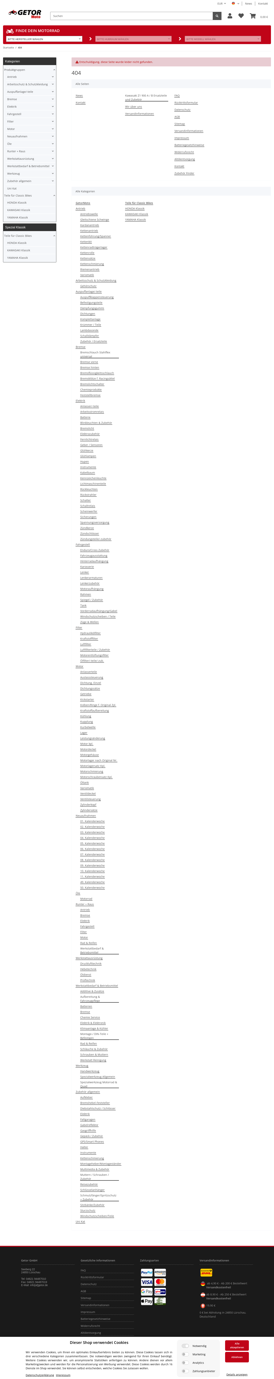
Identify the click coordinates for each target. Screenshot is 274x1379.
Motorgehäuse (89, 755)
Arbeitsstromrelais (92, 411)
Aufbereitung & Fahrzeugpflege (90, 999)
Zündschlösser (89, 533)
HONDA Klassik (134, 208)
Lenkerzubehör (90, 583)
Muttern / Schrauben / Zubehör (94, 1177)
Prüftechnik (87, 980)
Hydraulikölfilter (90, 633)
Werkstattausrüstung (89, 958)
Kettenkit (86, 241)
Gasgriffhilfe (88, 1130)
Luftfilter (85, 644)
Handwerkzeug (89, 1071)
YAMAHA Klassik (135, 219)
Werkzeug (82, 1065)
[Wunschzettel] (241, 16)
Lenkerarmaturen (91, 577)
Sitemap (179, 124)
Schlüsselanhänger (92, 1190)
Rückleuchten (89, 489)
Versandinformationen (139, 113)
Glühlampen (88, 456)
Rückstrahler (88, 494)
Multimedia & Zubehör (94, 1169)
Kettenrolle (87, 253)
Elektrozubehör (90, 434)
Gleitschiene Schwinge (94, 219)
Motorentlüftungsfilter (94, 655)
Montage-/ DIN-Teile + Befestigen (94, 1036)
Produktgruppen (14, 70)
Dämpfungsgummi (92, 308)
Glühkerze (86, 450)
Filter (79, 627)
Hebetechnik (88, 969)
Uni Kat (80, 1221)
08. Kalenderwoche (92, 860)
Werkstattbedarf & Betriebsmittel (92, 950)
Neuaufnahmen (86, 815)
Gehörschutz (88, 286)
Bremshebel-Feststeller (95, 1103)
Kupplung (86, 721)
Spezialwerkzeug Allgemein (97, 1076)
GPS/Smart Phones (92, 1141)
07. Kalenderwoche (92, 854)
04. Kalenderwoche (92, 838)
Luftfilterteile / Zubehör (95, 649)
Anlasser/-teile (89, 406)
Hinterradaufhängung (94, 561)
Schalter (85, 500)
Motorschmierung (91, 771)
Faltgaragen (87, 1119)
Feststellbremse (90, 395)
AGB (177, 116)
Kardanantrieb (89, 225)
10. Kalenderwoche (92, 871)
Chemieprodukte (91, 389)
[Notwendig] (185, 1346)
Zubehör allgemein (88, 1092)
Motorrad (86, 898)
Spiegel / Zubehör (91, 600)
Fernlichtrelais (89, 439)
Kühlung (85, 716)
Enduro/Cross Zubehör (94, 550)
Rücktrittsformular (186, 102)
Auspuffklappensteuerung (97, 297)
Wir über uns (133, 106)
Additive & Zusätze (92, 991)
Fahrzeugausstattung (93, 555)
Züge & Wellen (89, 622)
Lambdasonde (89, 330)
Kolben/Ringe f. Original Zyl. (98, 705)
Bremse (80, 347)
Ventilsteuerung (90, 799)
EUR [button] (220, 3)
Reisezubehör (89, 1184)
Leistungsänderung (92, 738)
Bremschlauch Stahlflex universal (95, 354)
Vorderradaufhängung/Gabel (98, 611)
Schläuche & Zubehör (94, 1049)
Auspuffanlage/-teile (89, 291)
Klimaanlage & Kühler (94, 1028)
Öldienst (85, 974)
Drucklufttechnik (90, 963)
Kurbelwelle (88, 727)
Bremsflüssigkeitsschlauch (97, 373)
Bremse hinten (89, 367)
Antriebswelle (89, 214)
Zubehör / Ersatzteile (93, 341)
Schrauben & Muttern (94, 1054)
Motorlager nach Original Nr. (98, 760)
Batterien (86, 1006)
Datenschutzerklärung (40, 1375)
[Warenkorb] (259, 15)
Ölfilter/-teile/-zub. (92, 661)
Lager (83, 732)
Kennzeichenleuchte (93, 478)
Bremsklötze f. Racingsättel (97, 378)
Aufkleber (86, 1097)
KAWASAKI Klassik (136, 214)
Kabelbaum (87, 472)
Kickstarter (87, 699)
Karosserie (87, 566)
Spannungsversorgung (94, 522)
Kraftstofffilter (89, 638)
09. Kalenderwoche (92, 865)
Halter (84, 1147)
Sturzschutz (87, 1210)
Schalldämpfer (89, 336)
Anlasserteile (88, 672)
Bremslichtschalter (92, 384)
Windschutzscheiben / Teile (97, 616)
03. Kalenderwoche (92, 832)
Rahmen (85, 594)
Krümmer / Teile (90, 324)
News (248, 3)
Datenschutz (182, 109)
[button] (230, 16)
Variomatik (87, 275)
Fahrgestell (83, 544)
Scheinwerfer (88, 511)
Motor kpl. (86, 744)
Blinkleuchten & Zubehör (96, 423)
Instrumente (88, 467)
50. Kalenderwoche (92, 887)
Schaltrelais (87, 506)
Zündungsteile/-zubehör (95, 539)
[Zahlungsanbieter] (185, 1371)
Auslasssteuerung (91, 677)
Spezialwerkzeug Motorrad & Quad (98, 1084)
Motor (79, 666)
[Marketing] (185, 1354)
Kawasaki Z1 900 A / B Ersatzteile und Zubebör (146, 97)
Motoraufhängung (92, 589)
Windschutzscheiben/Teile (97, 1216)
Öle (78, 893)
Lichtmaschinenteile (93, 483)
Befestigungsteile (91, 302)
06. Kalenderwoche (92, 849)
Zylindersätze (88, 810)
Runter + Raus (85, 904)
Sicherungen (88, 517)
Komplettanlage (90, 319)
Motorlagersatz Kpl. (92, 766)
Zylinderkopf (88, 804)
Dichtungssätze (90, 688)
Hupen (84, 461)
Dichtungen (87, 313)
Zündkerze (87, 528)
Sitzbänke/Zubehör (92, 1205)
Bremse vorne (89, 362)
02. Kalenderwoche (92, 827)
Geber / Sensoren (91, 445)
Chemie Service (90, 1017)
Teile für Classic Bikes (18, 195)
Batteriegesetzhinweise (189, 145)
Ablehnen (237, 1357)
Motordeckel (88, 749)
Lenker (84, 572)
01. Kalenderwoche (92, 821)
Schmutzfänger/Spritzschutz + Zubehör (98, 1197)
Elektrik (80, 400)
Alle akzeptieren (237, 1345)
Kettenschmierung (92, 264)
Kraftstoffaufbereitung (94, 710)
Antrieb (80, 208)
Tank (83, 605)
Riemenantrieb (89, 269)
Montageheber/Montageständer (100, 1163)
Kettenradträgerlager (93, 247)
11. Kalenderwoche (92, 876)
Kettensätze (87, 258)
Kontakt (263, 3)
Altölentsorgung (184, 159)
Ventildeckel (88, 793)
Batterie (85, 417)
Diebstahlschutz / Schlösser (97, 1108)
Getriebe (85, 694)
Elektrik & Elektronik (93, 1023)
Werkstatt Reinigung (93, 1060)
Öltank (84, 782)
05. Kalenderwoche (92, 843)
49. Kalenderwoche (92, 882)
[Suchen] (131, 16)
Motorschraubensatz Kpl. (96, 777)
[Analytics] (185, 1363)
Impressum (181, 138)
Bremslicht (87, 428)
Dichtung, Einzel (90, 683)
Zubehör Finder (184, 173)
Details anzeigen (237, 1374)
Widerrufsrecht (184, 152)
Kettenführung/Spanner (95, 236)
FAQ (177, 95)
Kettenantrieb (89, 230)
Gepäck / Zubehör (91, 1136)
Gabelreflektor (89, 1125)
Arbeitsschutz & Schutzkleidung (96, 280)
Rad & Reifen (88, 943)
